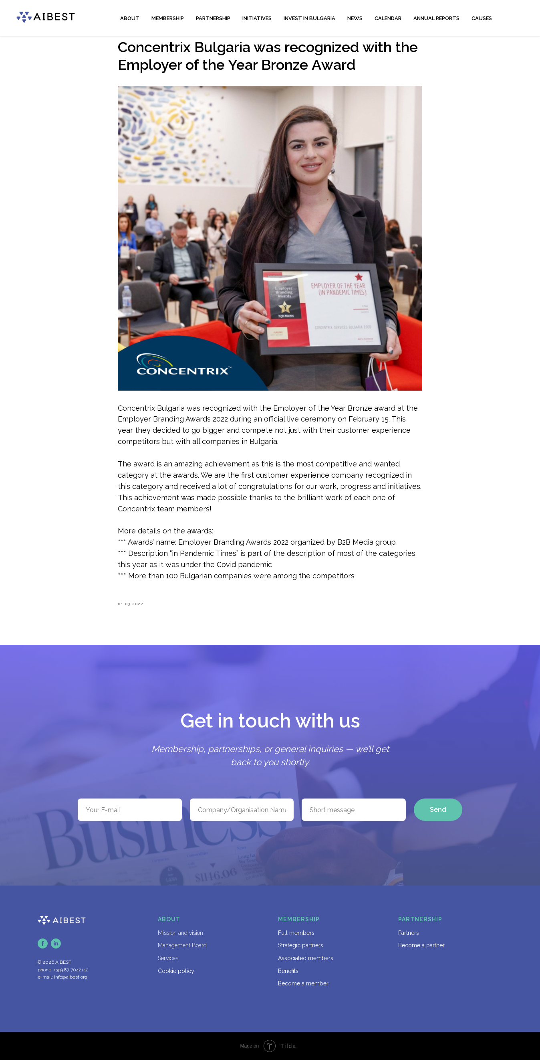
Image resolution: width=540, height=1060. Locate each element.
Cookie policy (176, 971)
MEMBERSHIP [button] (167, 18)
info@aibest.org (70, 977)
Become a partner (421, 945)
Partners (408, 933)
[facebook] (43, 943)
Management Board (182, 945)
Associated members (305, 958)
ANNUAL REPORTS (436, 18)
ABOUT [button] (129, 18)
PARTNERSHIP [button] (213, 18)
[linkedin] (56, 943)
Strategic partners (300, 945)
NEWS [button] (355, 18)
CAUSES (481, 18)
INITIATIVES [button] (257, 18)
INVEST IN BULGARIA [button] (309, 18)
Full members (296, 933)
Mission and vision (180, 933)
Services (168, 958)
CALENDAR (388, 18)
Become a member (303, 983)
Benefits (288, 971)
